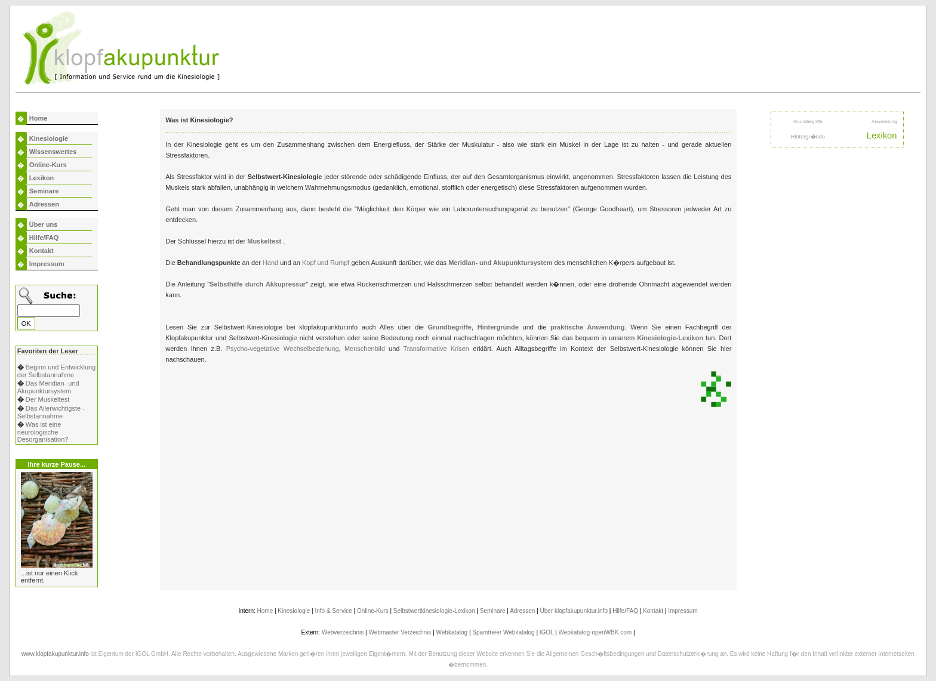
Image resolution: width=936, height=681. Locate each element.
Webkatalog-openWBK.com (595, 632)
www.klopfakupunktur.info (55, 654)
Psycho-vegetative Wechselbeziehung (282, 348)
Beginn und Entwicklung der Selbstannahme (56, 370)
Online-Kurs (48, 164)
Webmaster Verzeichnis (400, 632)
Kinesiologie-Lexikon (670, 337)
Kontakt (41, 250)
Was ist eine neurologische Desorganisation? (43, 432)
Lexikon (41, 177)
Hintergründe (500, 327)
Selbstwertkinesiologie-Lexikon (434, 611)
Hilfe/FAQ (44, 237)
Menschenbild (364, 348)
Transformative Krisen (436, 348)
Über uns (43, 224)
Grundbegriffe (450, 327)
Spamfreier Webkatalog (503, 632)
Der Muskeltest (47, 399)
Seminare (44, 191)
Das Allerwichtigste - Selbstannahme (51, 412)
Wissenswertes (52, 151)
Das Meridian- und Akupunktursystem (48, 387)
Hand (271, 262)
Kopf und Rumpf (327, 262)
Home (38, 118)
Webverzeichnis (343, 632)
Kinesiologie (48, 138)
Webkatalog (452, 632)
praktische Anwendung (587, 327)
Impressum (46, 263)
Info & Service (333, 611)
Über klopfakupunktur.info (574, 611)
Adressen (44, 204)
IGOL (547, 632)
